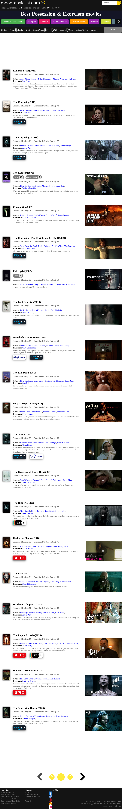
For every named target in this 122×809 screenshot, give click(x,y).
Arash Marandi (38, 546)
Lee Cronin (26, 81)
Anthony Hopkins (42, 582)
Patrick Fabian (25, 310)
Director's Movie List (31, 8)
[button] (34, 177)
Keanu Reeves (63, 215)
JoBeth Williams (26, 284)
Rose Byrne (59, 613)
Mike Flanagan (28, 414)
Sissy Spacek (25, 511)
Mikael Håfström (29, 584)
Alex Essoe (61, 643)
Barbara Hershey (35, 613)
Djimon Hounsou (27, 215)
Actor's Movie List (14, 8)
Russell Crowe (72, 643)
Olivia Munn (42, 679)
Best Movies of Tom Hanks (10, 801)
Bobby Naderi (63, 546)
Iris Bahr (58, 310)
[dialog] (18, 177)
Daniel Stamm (27, 312)
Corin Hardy (27, 445)
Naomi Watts (49, 511)
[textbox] (106, 3)
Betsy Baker (69, 381)
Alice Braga (54, 582)
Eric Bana (24, 679)
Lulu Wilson (25, 412)
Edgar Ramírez (54, 679)
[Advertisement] (61, 49)
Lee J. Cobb (36, 186)
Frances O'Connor (27, 146)
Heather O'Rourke (54, 284)
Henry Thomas (36, 412)
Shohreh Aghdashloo (54, 480)
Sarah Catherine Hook (28, 246)
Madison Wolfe (41, 146)
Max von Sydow (48, 186)
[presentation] (118, 22)
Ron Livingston (38, 110)
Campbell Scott (39, 480)
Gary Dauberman (29, 348)
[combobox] (106, 3)
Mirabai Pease (58, 79)
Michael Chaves (28, 248)
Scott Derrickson (28, 482)
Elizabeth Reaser (49, 412)
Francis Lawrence (29, 217)
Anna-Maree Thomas (28, 79)
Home (3, 8)
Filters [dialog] (113, 29)
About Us (56, 8)
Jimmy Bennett (26, 716)
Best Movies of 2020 (8, 794)
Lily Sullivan (70, 79)
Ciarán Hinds (65, 582)
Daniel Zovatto (26, 643)
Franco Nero (37, 643)
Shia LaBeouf (51, 215)
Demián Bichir (63, 443)
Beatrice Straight (68, 284)
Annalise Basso (63, 412)
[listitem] (13, 22)
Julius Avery (27, 646)
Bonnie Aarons (26, 443)
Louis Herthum (38, 310)
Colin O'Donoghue (27, 582)
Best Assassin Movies (8, 803)
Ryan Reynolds (62, 716)
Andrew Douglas (28, 718)
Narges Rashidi (51, 546)
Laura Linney (68, 480)
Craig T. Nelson (40, 284)
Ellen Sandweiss (26, 381)
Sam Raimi (26, 383)
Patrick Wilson (26, 110)
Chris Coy (32, 679)
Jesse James (50, 716)
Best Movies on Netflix (9, 799)
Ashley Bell (49, 310)
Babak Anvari (27, 549)
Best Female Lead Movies (10, 797)
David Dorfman (37, 511)
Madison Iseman (26, 346)
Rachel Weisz (40, 215)
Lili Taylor (61, 110)
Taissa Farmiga (50, 443)
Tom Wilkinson (26, 480)
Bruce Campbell (40, 381)
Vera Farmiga (51, 110)
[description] (22, 74)
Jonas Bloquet (38, 443)
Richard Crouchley (45, 79)
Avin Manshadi (26, 546)
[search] (111, 3)
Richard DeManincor (55, 381)
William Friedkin (29, 188)
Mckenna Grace (52, 346)
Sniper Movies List (7, 792)
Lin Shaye (24, 613)
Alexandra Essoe (49, 643)
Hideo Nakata (27, 513)
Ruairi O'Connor (44, 246)
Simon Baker (60, 511)
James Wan (26, 113)
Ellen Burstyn (25, 186)
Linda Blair (60, 186)
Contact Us (46, 8)
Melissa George (39, 716)
